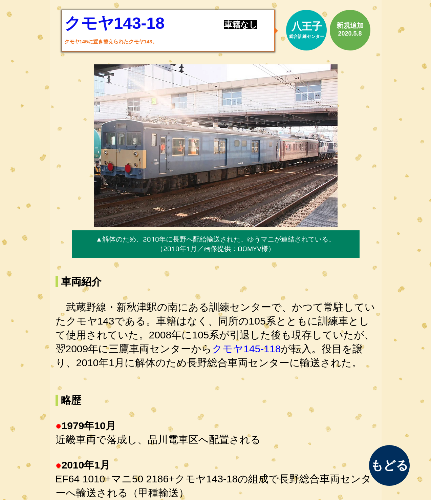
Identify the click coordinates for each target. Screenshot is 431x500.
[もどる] (389, 465)
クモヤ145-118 (246, 348)
